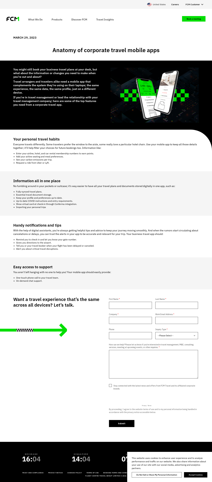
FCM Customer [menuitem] (193, 4)
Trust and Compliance (33, 473)
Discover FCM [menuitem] (79, 19)
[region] (169, 467)
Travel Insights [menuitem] (105, 19)
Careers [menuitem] (175, 4)
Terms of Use (92, 473)
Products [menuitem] (57, 19)
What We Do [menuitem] (35, 19)
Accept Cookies (196, 475)
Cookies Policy (74, 473)
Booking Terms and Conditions (118, 473)
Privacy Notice (55, 473)
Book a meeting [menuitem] (194, 19)
